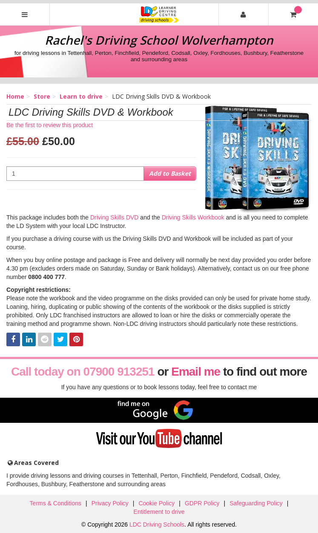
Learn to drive (81, 96)
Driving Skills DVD (114, 217)
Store (42, 96)
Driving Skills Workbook (193, 217)
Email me (195, 371)
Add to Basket (170, 173)
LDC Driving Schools (156, 524)
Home (15, 96)
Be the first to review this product (49, 125)
